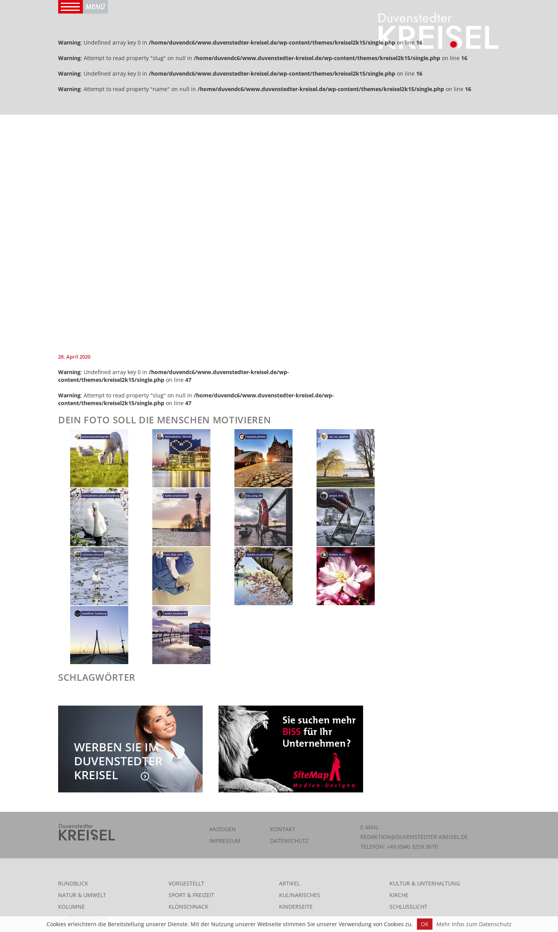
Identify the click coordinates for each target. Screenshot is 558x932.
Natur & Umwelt (82, 895)
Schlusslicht (408, 906)
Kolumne (71, 906)
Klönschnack (188, 906)
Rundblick (73, 883)
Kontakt (282, 829)
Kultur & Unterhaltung (424, 883)
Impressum (225, 840)
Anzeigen (222, 829)
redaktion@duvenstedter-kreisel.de (414, 837)
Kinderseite (296, 906)
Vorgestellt (186, 883)
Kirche (398, 895)
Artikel (289, 883)
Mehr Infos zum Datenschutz (474, 924)
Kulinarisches (299, 895)
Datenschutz (289, 840)
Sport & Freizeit (191, 895)
